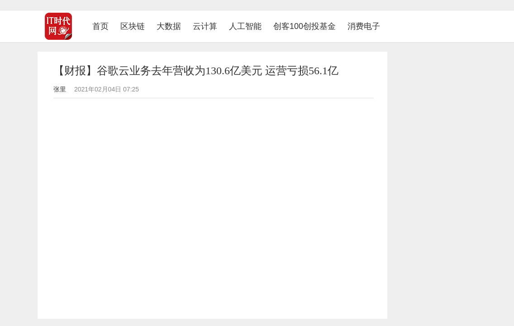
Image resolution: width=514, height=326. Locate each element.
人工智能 (245, 26)
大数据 (169, 26)
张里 (59, 89)
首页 (103, 26)
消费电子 (363, 26)
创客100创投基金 (304, 26)
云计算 (205, 26)
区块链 (132, 26)
